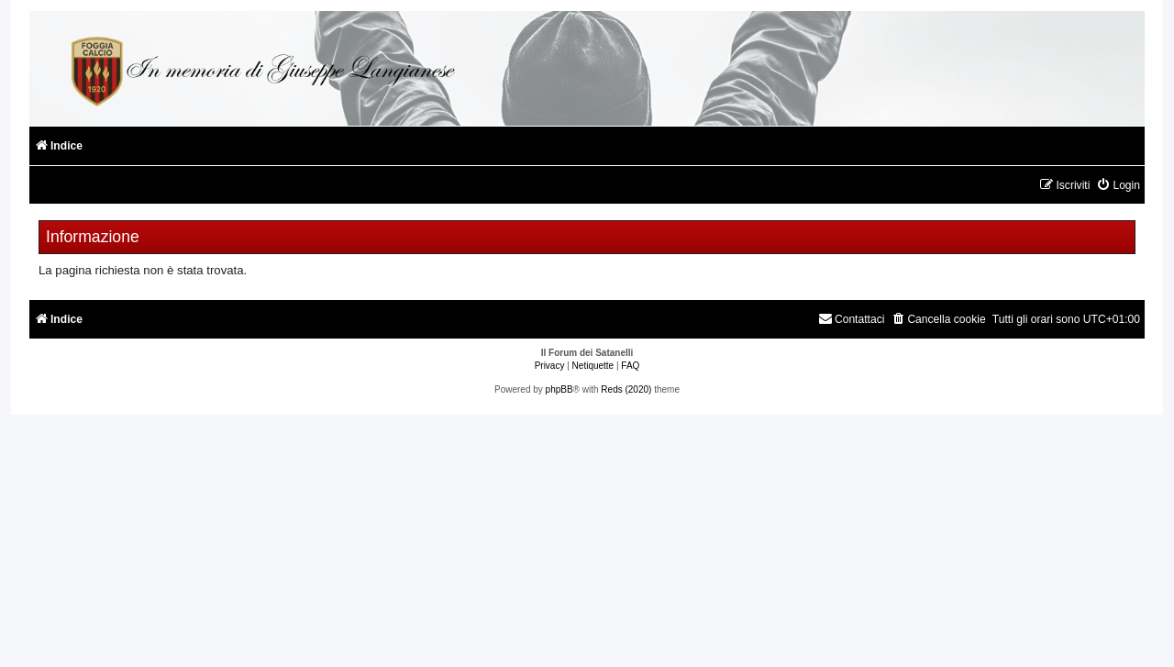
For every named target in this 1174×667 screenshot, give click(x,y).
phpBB (559, 389)
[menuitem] (1118, 185)
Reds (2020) (626, 389)
